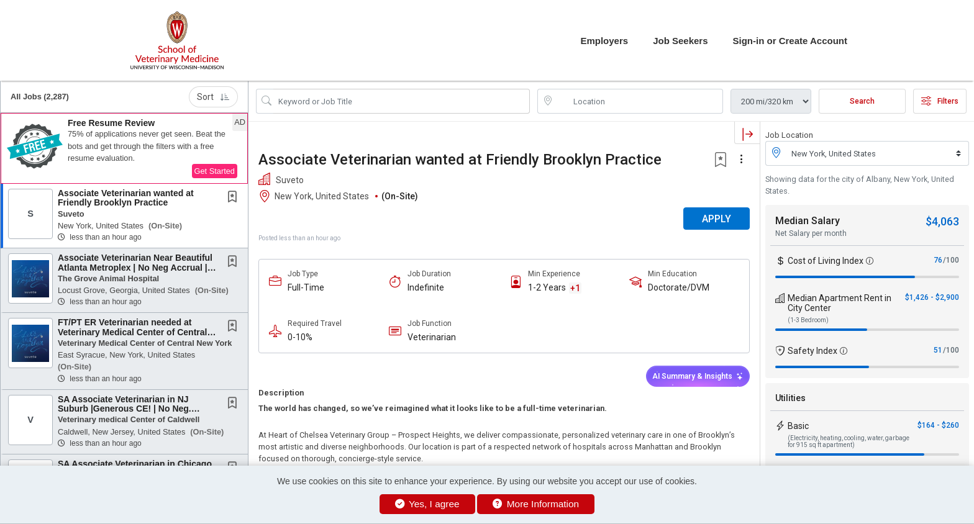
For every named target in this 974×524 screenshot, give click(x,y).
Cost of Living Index (825, 261)
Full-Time (306, 287)
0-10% (300, 337)
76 (938, 260)
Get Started (214, 171)
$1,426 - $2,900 (932, 297)
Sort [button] (213, 97)
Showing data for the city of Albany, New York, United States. (859, 185)
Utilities (790, 398)
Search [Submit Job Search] (862, 101)
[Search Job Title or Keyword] (401, 101)
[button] (124, 148)
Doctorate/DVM (678, 287)
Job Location (789, 135)
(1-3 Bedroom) (808, 320)
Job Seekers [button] (680, 40)
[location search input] (639, 101)
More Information (536, 504)
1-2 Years (547, 287)
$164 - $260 (938, 425)
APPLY (716, 219)
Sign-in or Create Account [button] (790, 40)
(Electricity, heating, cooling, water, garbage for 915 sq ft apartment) (848, 441)
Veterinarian (431, 337)
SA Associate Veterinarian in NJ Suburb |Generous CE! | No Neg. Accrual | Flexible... (124, 408)
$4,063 (942, 221)
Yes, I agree (427, 504)
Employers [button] (604, 40)
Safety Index (812, 351)
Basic (798, 426)
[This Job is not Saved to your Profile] (235, 198)
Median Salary (807, 221)
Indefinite (425, 287)
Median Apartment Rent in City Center (839, 303)
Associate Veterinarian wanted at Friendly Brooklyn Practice (126, 197)
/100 (951, 260)
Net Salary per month (811, 233)
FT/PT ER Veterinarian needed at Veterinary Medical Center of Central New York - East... (132, 331)
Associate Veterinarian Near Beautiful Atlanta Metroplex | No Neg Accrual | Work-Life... (135, 267)
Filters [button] (939, 101)
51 (938, 350)
